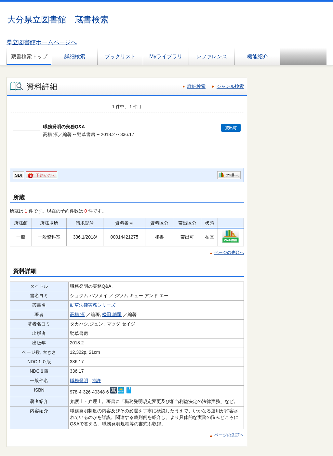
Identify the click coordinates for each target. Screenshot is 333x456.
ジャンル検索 (230, 86)
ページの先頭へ (229, 252)
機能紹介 (257, 56)
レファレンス (211, 56)
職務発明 (79, 380)
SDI (18, 175)
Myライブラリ (165, 56)
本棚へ (232, 175)
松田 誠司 (112, 314)
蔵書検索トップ (29, 56)
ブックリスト (120, 56)
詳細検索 (74, 56)
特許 (96, 380)
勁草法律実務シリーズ (92, 305)
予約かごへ (45, 175)
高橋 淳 (77, 314)
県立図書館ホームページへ (42, 42)
